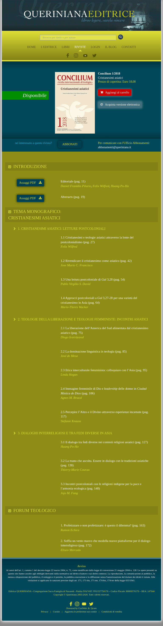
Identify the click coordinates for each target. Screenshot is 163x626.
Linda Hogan (69, 374)
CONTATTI (129, 47)
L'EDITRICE (49, 47)
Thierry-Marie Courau (75, 469)
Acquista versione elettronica (120, 104)
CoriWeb (82, 608)
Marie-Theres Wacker (74, 307)
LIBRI (66, 47)
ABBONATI (69, 144)
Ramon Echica (70, 530)
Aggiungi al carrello (114, 92)
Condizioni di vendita (111, 611)
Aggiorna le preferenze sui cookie (81, 611)
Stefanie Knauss (71, 421)
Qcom (94, 608)
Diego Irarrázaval (72, 337)
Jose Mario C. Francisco (77, 265)
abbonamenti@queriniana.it (114, 147)
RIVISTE (80, 47)
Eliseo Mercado (71, 550)
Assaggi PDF (30, 182)
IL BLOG (111, 47)
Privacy (44, 611)
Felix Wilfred (101, 186)
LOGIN (95, 47)
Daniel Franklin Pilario (76, 186)
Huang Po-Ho (120, 186)
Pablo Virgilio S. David (75, 284)
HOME (31, 47)
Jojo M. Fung (69, 493)
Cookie (56, 611)
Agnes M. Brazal (71, 397)
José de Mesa (69, 356)
